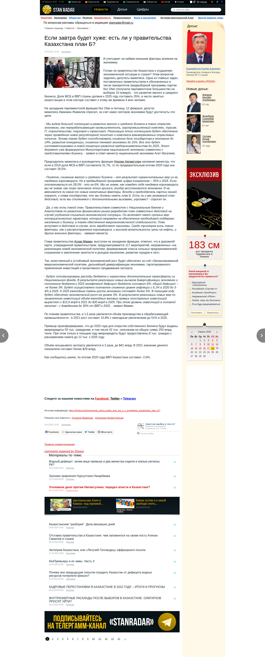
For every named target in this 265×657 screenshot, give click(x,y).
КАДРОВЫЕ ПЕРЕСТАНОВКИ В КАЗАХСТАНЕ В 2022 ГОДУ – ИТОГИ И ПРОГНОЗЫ (107, 586)
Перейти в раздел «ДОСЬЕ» (200, 81)
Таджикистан (113, 2)
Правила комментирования (60, 444)
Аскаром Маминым (82, 418)
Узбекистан (152, 2)
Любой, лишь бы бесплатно (206, 300)
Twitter (115, 398)
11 (99, 638)
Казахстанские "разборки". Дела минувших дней (82, 524)
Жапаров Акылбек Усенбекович (208, 97)
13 (112, 638)
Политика (46, 17)
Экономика (60, 17)
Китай (167, 2)
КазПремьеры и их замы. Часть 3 (72, 561)
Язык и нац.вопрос (145, 17)
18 (212, 348)
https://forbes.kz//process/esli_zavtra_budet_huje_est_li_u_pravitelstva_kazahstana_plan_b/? (114, 410)
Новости (70, 28)
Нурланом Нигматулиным (109, 418)
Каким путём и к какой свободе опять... (151, 502)
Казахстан (76, 2)
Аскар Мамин (83, 241)
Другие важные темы (210, 17)
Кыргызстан (93, 2)
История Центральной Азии (177, 17)
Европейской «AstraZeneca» (199, 283)
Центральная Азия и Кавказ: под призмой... (88, 502)
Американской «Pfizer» (203, 296)
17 (208, 348)
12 (106, 638)
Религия (87, 17)
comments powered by (64, 451)
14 (118, 638)
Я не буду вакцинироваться (206, 304)
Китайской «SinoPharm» (204, 292)
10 (93, 638)
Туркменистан (132, 2)
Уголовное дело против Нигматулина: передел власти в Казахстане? (99, 487)
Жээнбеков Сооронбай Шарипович (208, 119)
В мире (180, 2)
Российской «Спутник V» (205, 289)
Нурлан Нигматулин (127, 161)
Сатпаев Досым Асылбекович (209, 139)
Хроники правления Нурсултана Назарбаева (79, 476)
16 (204, 348)
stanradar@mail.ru (121, 22)
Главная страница (54, 28)
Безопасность (102, 17)
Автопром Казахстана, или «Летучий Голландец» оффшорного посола (97, 550)
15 (200, 348)
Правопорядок (122, 17)
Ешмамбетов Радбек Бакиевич (203, 68)
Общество (75, 17)
